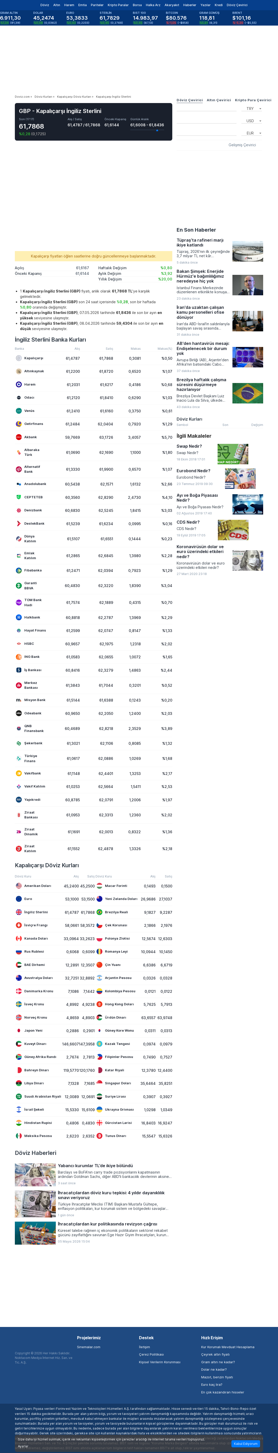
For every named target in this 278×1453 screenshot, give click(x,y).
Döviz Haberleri (35, 1153)
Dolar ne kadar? (214, 1369)
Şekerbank (29, 743)
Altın (56, 5)
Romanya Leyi (112, 951)
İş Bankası (28, 670)
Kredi (219, 5)
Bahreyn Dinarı (32, 1070)
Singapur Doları (114, 1083)
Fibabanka (29, 570)
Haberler (189, 5)
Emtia (82, 5)
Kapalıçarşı (29, 358)
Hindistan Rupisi (34, 1123)
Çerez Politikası (151, 1354)
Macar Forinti (112, 886)
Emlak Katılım (26, 555)
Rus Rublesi (30, 951)
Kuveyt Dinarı (31, 1044)
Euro (24, 899)
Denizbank (29, 510)
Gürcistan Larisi (114, 1123)
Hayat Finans (31, 631)
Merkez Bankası (27, 685)
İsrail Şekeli (30, 1109)
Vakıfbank (28, 773)
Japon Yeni (29, 1030)
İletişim (144, 1347)
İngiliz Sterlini (32, 912)
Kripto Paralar (118, 5)
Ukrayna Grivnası (115, 1109)
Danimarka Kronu (34, 991)
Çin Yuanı (109, 965)
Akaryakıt (172, 5)
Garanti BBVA (26, 585)
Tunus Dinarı (111, 1136)
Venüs (25, 411)
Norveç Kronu (31, 1017)
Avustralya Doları (34, 978)
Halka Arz (153, 5)
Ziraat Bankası (27, 814)
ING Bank (28, 657)
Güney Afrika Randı (36, 1057)
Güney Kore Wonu (115, 1030)
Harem (69, 5)
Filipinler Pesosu (115, 1057)
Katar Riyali (110, 1070)
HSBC (25, 644)
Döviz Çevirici (237, 5)
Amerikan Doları (33, 886)
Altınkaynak (30, 371)
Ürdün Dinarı (111, 1017)
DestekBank (30, 523)
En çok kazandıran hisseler (222, 1392)
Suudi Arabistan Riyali (38, 1096)
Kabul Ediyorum (246, 1444)
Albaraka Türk (27, 452)
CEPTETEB (29, 497)
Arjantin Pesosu (114, 978)
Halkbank (28, 617)
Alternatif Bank (28, 469)
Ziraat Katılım (26, 848)
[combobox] (251, 108)
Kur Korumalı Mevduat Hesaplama (227, 1347)
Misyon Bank (31, 700)
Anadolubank (31, 484)
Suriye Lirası (111, 1096)
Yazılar (205, 5)
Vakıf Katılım (30, 787)
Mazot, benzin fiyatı (217, 1377)
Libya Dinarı (30, 1083)
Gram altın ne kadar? (218, 1362)
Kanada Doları (32, 938)
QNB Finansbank (30, 728)
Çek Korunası (112, 925)
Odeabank (28, 713)
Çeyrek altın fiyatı (215, 1354)
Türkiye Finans (26, 758)
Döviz (44, 5)
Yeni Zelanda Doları (117, 899)
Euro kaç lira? (211, 1384)
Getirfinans (29, 424)
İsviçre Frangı (32, 925)
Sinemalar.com (88, 1347)
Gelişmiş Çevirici (242, 145)
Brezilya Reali (112, 912)
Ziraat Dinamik (27, 831)
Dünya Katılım (26, 538)
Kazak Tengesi (113, 1044)
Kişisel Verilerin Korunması (159, 1362)
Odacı (25, 398)
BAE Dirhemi (30, 965)
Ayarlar (23, 1446)
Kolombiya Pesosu (116, 991)
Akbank (26, 437)
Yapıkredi (28, 800)
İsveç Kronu (30, 1004)
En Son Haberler (196, 230)
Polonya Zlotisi (113, 938)
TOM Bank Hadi (29, 602)
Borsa (137, 5)
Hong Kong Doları (115, 1004)
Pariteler (97, 5)
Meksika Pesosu (34, 1136)
